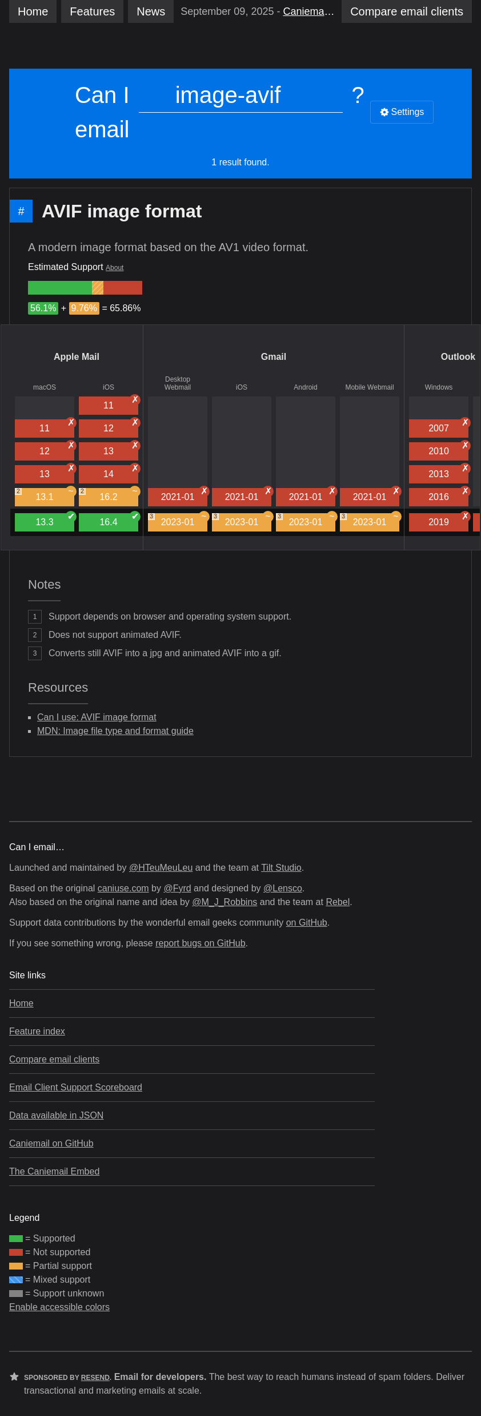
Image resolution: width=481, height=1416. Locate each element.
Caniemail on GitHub (51, 1143)
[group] (60, 288)
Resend (95, 1378)
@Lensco (282, 888)
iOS (108, 387)
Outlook (458, 357)
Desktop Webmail (178, 383)
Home (33, 11)
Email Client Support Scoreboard (75, 1087)
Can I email (102, 112)
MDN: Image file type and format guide (115, 731)
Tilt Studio (281, 867)
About (114, 268)
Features (92, 11)
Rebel (338, 902)
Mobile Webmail (369, 387)
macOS (44, 387)
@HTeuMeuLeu (161, 867)
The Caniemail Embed (54, 1171)
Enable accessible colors (59, 1307)
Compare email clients (54, 1059)
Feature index (37, 1031)
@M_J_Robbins (224, 902)
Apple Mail (76, 357)
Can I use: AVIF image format (97, 717)
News (151, 11)
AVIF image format (122, 211)
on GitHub (306, 922)
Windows (439, 387)
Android (305, 387)
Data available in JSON (56, 1115)
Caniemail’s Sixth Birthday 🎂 (309, 11)
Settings (402, 112)
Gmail (273, 357)
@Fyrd (177, 888)
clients (406, 11)
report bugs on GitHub (200, 943)
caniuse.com (123, 888)
